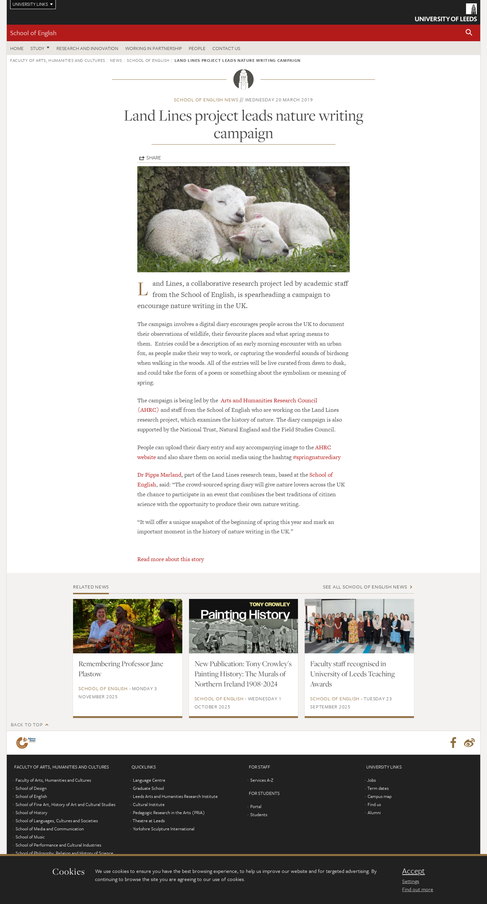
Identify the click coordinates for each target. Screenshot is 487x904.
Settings (410, 881)
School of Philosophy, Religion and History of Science (64, 853)
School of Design (31, 788)
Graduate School (148, 788)
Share (153, 157)
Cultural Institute (149, 804)
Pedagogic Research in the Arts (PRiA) (169, 812)
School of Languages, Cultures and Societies (57, 820)
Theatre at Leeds (149, 820)
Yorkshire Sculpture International (163, 828)
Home (17, 48)
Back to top (27, 724)
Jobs (371, 780)
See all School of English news (365, 586)
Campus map (380, 796)
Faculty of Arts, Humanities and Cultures (57, 60)
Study (37, 48)
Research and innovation (87, 48)
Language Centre (149, 780)
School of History (31, 812)
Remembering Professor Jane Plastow (120, 668)
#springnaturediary (317, 457)
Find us (374, 804)
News (116, 60)
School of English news (206, 99)
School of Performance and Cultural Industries (58, 845)
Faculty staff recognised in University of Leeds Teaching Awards (352, 673)
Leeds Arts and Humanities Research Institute (175, 796)
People (197, 48)
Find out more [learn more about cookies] (417, 889)
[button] (469, 33)
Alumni (374, 812)
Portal (255, 806)
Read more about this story (170, 559)
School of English (33, 32)
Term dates (378, 788)
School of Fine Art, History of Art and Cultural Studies (65, 804)
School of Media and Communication (50, 828)
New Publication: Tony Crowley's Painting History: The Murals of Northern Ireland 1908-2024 (243, 673)
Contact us (226, 48)
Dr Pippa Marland (159, 475)
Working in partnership (153, 48)
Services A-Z (261, 780)
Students (258, 814)
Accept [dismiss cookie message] (413, 871)
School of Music (30, 836)
